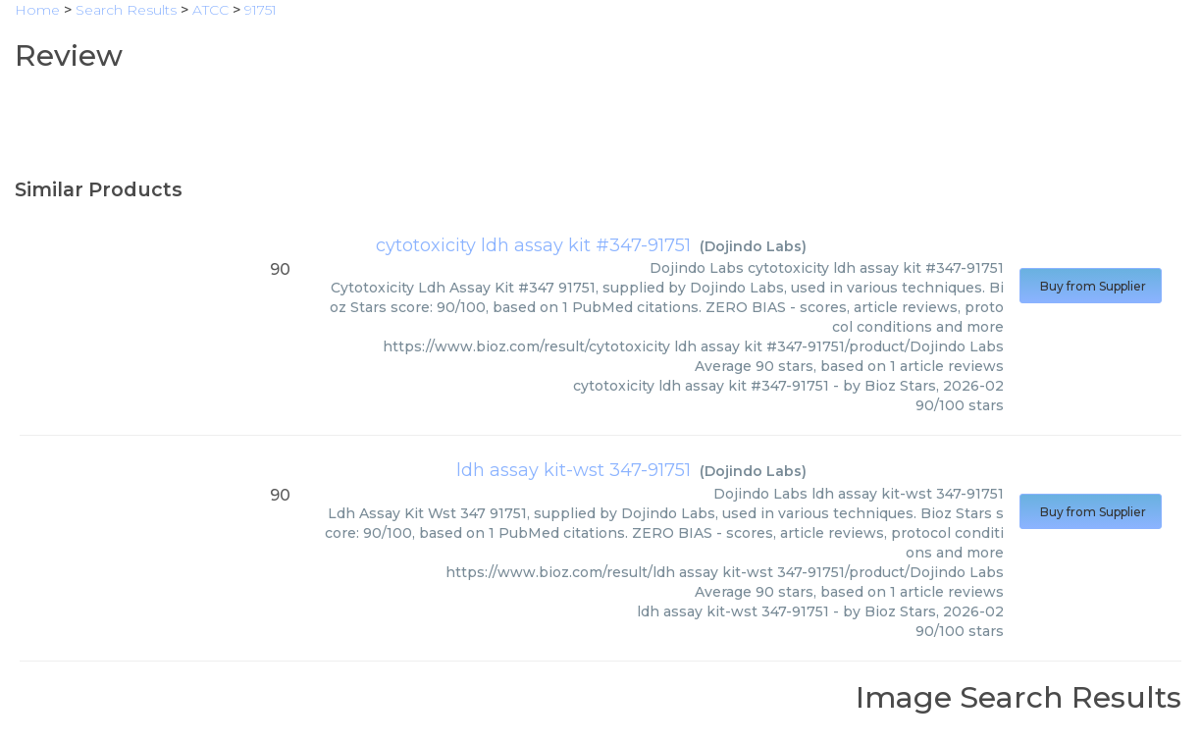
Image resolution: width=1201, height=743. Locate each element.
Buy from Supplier (1090, 286)
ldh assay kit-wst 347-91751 (573, 470)
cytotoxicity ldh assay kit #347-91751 (533, 245)
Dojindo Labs (753, 246)
